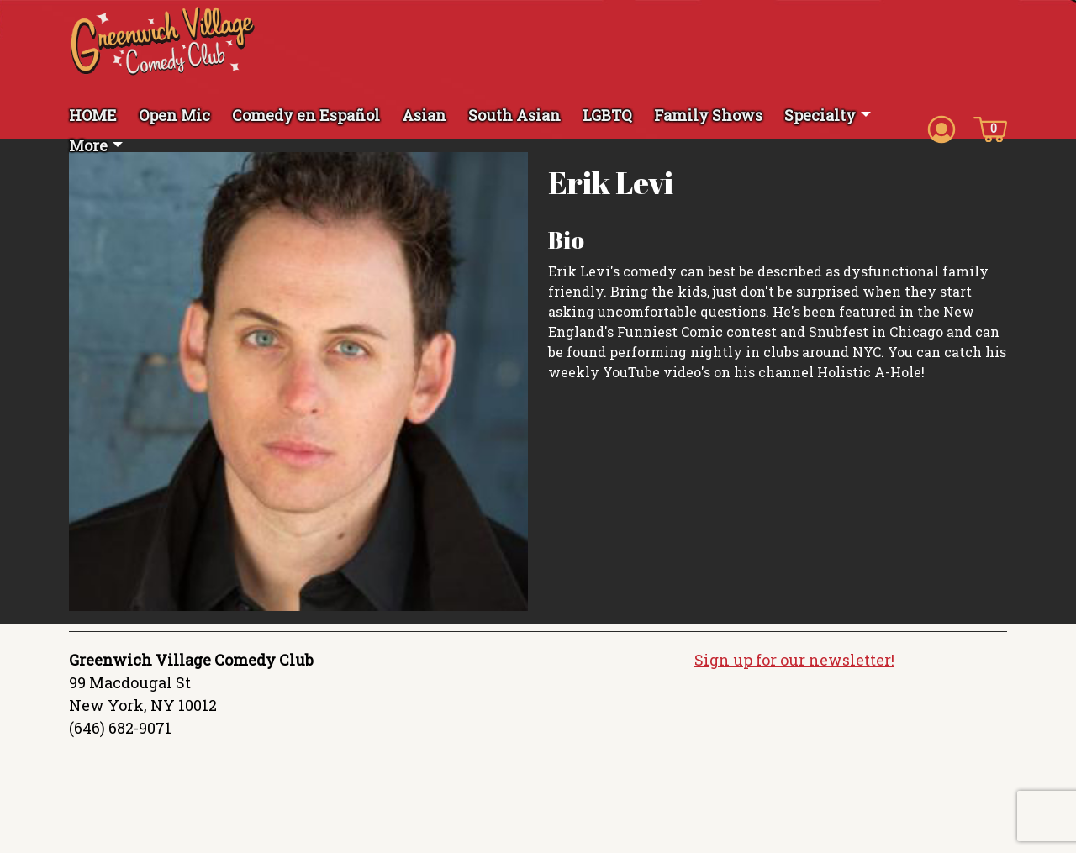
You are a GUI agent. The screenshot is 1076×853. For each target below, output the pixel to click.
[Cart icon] (990, 127)
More (88, 145)
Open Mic (174, 115)
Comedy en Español (306, 115)
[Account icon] (941, 127)
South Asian (514, 115)
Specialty (820, 115)
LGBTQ (607, 115)
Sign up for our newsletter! (794, 660)
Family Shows (708, 115)
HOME (93, 115)
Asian (424, 115)
